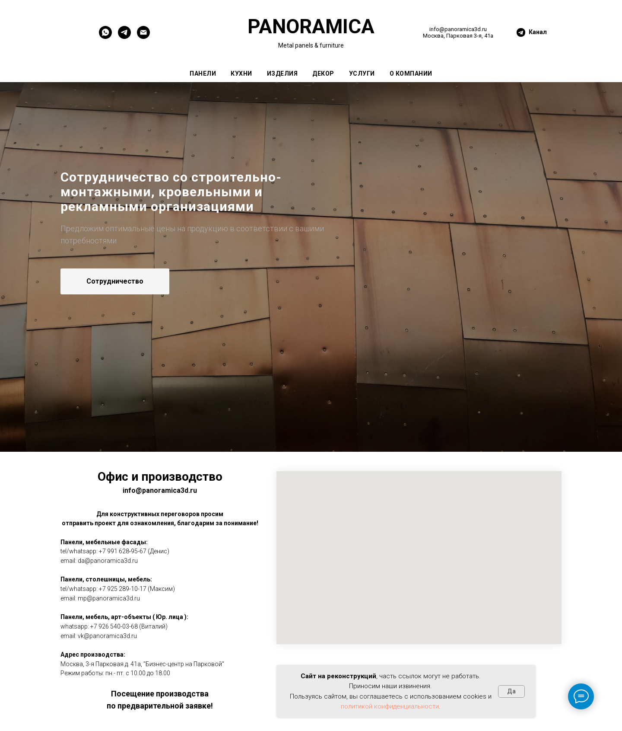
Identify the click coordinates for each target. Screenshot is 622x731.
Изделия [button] (282, 73)
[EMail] (143, 36)
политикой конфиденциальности (390, 706)
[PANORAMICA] (124, 36)
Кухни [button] (241, 73)
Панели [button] (203, 73)
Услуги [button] (362, 73)
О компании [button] (411, 73)
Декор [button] (323, 73)
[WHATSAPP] (105, 36)
